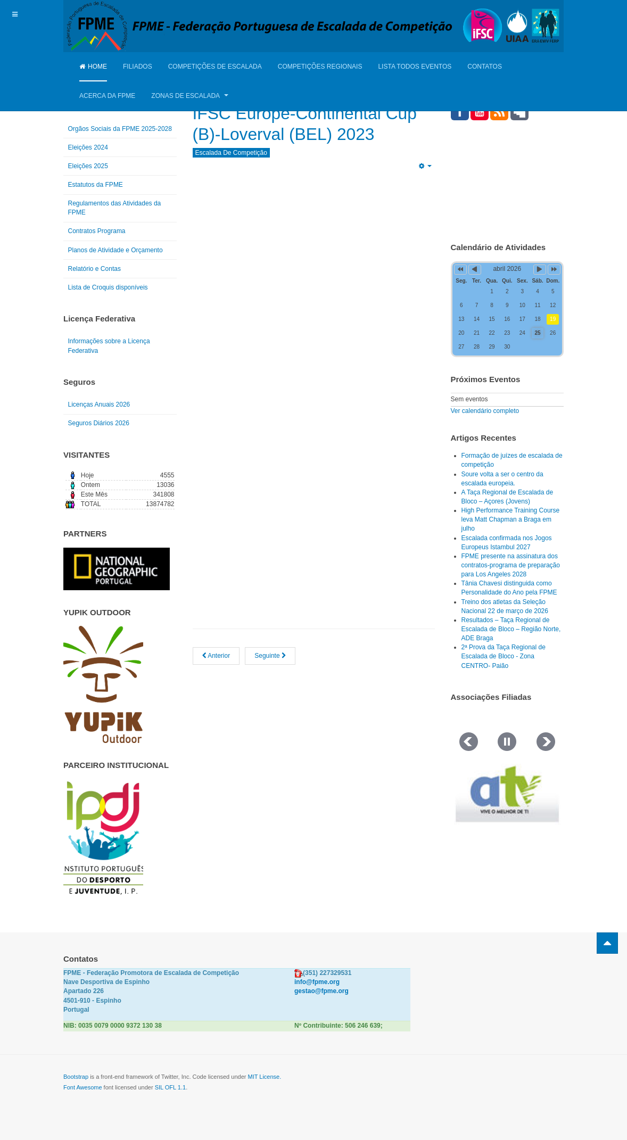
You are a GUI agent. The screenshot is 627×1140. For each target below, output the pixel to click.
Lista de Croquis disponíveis (108, 287)
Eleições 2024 (88, 147)
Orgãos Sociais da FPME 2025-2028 (120, 129)
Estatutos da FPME (95, 184)
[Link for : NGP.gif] (116, 569)
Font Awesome (82, 1087)
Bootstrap (75, 1076)
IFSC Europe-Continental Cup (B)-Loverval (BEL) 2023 (300, 134)
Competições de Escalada (215, 66)
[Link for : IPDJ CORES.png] (103, 837)
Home (93, 66)
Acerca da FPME (107, 96)
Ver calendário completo (485, 411)
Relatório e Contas (94, 268)
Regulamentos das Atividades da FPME (114, 208)
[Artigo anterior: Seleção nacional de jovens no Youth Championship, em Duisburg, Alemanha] (216, 676)
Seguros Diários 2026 (98, 423)
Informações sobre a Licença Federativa (109, 345)
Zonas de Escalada (189, 96)
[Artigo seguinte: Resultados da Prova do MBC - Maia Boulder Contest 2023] (270, 676)
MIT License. (264, 1076)
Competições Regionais (320, 66)
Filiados (137, 66)
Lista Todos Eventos (414, 66)
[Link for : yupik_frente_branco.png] (103, 684)
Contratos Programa (97, 231)
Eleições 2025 (88, 166)
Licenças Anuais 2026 (99, 404)
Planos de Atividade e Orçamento (115, 250)
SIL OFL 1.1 (170, 1087)
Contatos (484, 66)
